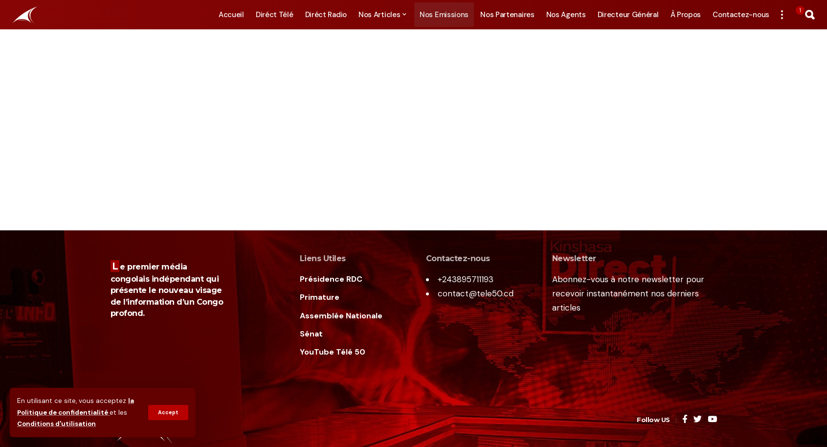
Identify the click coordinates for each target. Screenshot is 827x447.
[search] (810, 15)
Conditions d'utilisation (58, 424)
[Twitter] (697, 419)
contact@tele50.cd (476, 293)
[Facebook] (685, 419)
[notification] (795, 14)
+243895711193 (465, 279)
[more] (782, 14)
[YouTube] (712, 419)
